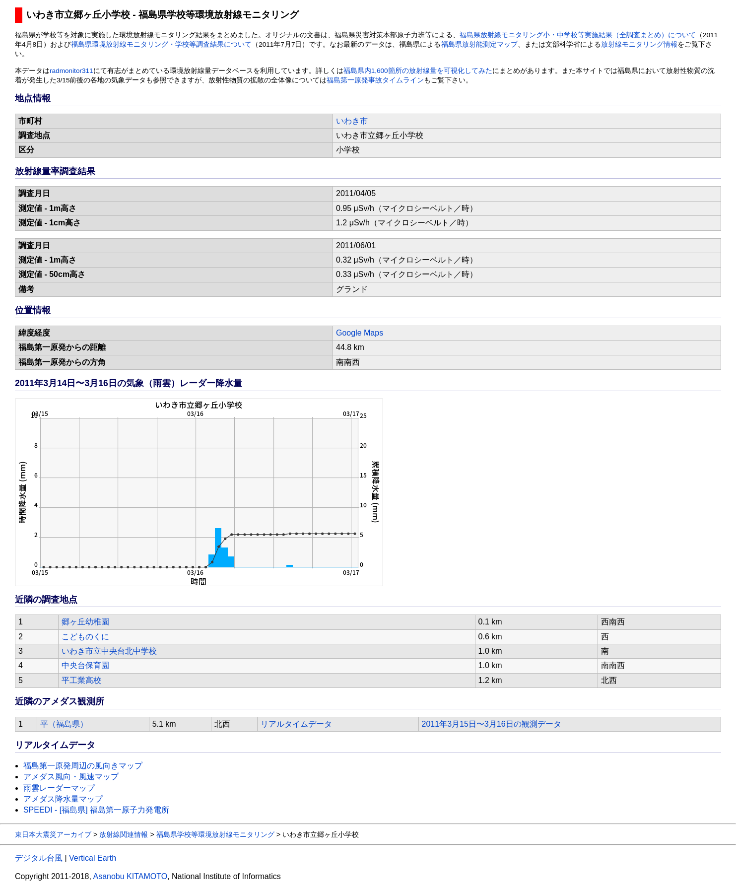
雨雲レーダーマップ (59, 788)
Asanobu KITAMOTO (130, 876)
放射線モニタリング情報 (639, 44)
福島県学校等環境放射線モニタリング (215, 834)
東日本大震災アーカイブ (53, 834)
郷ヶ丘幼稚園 (85, 621)
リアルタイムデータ (296, 724)
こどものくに (85, 636)
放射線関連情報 (123, 834)
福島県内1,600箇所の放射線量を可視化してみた (417, 70)
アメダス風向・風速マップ (71, 776)
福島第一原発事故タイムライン (375, 80)
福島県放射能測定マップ (479, 44)
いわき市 (352, 121)
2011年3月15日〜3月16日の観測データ (491, 724)
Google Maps (359, 333)
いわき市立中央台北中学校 (109, 651)
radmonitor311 (71, 70)
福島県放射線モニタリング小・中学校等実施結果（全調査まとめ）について (578, 35)
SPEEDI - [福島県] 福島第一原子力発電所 (96, 810)
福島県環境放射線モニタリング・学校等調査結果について (161, 44)
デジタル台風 (39, 858)
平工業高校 (81, 680)
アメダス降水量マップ (63, 799)
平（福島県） (64, 724)
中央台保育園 (85, 665)
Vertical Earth (92, 858)
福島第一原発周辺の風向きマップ (82, 765)
